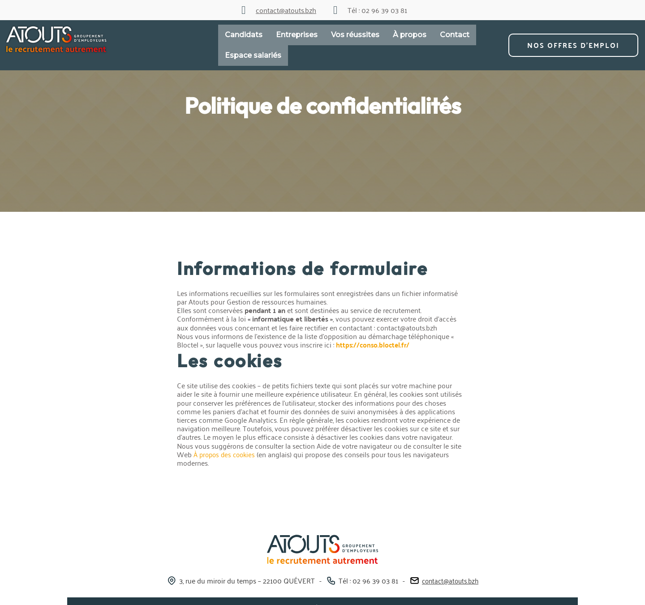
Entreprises (297, 34)
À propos (409, 34)
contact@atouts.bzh (450, 580)
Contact (454, 34)
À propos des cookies (226, 454)
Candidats (243, 34)
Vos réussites (355, 34)
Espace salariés (253, 55)
